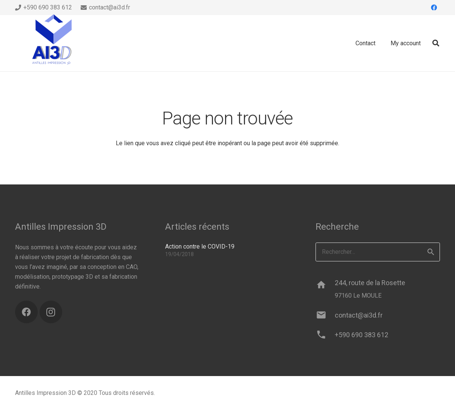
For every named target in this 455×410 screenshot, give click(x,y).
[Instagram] (51, 312)
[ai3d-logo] (52, 43)
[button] (435, 43)
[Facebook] (434, 8)
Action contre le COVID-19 (199, 246)
